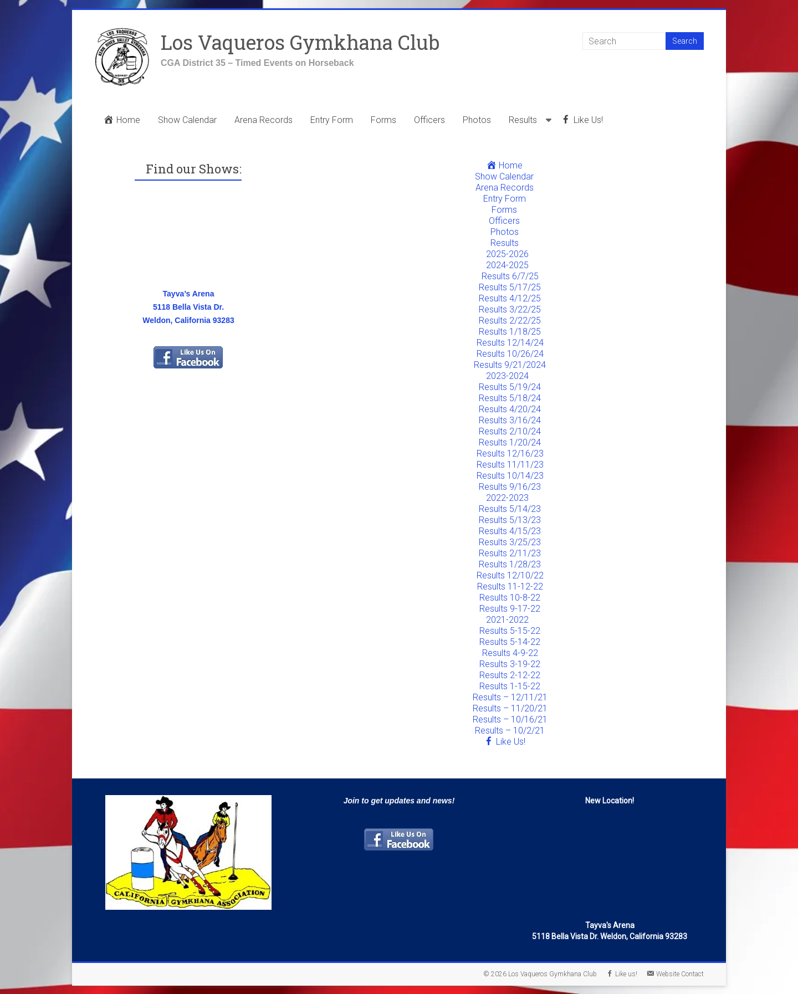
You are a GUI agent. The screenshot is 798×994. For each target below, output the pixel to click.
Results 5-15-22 (509, 631)
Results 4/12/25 (510, 298)
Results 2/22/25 (510, 320)
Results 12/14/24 (510, 342)
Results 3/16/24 (510, 420)
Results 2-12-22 (509, 675)
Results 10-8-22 (509, 597)
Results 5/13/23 (510, 520)
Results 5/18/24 (510, 398)
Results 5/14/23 (510, 509)
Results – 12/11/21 (510, 697)
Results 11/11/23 (510, 464)
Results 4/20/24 (510, 409)
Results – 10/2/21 (510, 730)
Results (523, 120)
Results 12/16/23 (510, 453)
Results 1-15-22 (509, 686)
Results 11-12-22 (510, 586)
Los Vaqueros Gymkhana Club (300, 42)
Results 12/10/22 (510, 575)
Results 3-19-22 (509, 664)
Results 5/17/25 (510, 287)
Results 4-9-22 (510, 653)
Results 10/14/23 (510, 475)
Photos (477, 120)
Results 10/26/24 (510, 354)
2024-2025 (507, 265)
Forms (383, 120)
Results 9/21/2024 (510, 365)
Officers (429, 120)
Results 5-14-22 (509, 642)
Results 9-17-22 (509, 608)
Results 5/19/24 (510, 387)
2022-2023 (507, 498)
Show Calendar (187, 120)
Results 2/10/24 (510, 431)
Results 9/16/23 (510, 486)
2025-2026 (507, 254)
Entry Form (331, 120)
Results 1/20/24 (510, 442)
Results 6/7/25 (510, 276)
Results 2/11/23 (510, 553)
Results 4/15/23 (510, 531)
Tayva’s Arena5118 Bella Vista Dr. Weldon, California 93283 (188, 307)
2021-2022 (507, 619)
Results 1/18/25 (510, 331)
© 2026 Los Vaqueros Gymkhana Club (540, 974)
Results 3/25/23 (510, 542)
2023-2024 (507, 376)
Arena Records (263, 120)
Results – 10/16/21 (510, 719)
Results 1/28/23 (510, 564)
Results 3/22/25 (510, 309)
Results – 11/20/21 (510, 708)
